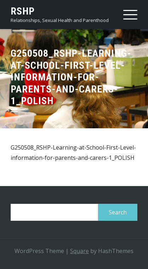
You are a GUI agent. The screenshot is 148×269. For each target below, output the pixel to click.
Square (79, 251)
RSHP (23, 11)
